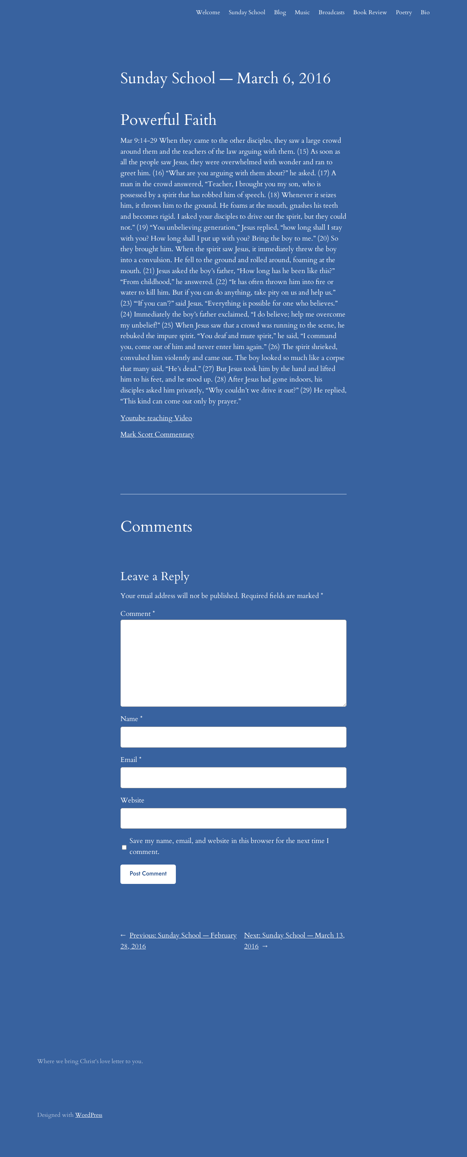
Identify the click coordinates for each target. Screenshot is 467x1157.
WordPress (88, 1115)
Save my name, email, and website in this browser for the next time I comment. (229, 846)
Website (132, 800)
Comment (137, 613)
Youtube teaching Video (156, 418)
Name (131, 719)
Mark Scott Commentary (157, 434)
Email (131, 760)
